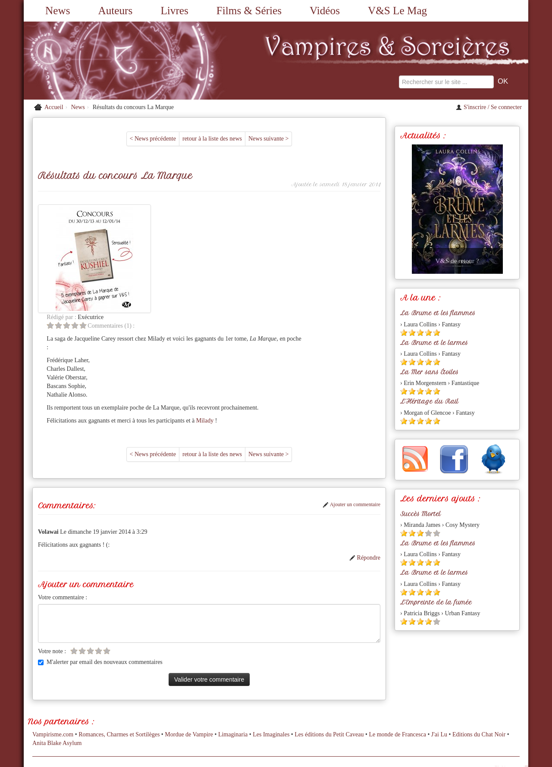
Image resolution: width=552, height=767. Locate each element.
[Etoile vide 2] (137, 216)
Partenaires (314, 704)
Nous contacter (225, 704)
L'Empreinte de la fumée (436, 602)
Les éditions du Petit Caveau (329, 665)
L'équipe (344, 704)
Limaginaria (233, 665)
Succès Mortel (420, 513)
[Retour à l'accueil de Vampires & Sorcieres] (103, 61)
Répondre (364, 449)
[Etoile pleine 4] (428, 332)
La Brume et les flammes (437, 313)
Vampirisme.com (52, 665)
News (57, 10)
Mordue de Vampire (189, 665)
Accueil (53, 107)
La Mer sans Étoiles (429, 372)
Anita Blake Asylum (57, 673)
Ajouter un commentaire (351, 396)
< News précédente (153, 138)
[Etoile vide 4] (154, 216)
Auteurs (115, 10)
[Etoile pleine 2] (412, 332)
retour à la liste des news (212, 138)
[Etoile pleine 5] (436, 332)
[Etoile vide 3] (146, 216)
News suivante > (268, 138)
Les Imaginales (271, 665)
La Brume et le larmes (434, 342)
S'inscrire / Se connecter (489, 107)
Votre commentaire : (62, 488)
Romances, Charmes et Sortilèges (119, 665)
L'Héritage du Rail (429, 401)
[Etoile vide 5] (162, 216)
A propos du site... (273, 704)
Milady (283, 312)
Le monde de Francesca (397, 665)
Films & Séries (249, 10)
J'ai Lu (439, 665)
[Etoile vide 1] (129, 216)
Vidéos (325, 10)
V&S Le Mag (397, 10)
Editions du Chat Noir (478, 665)
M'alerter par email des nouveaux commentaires (100, 553)
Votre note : (52, 542)
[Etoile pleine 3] (420, 332)
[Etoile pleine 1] (404, 332)
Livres (174, 10)
